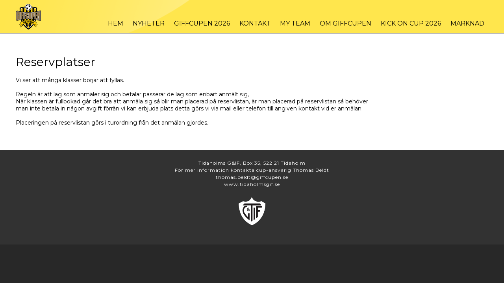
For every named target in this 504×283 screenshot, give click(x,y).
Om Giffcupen (345, 23)
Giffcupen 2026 (202, 23)
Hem (115, 23)
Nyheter (149, 23)
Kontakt (255, 23)
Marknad (467, 23)
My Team (295, 23)
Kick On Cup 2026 (411, 23)
